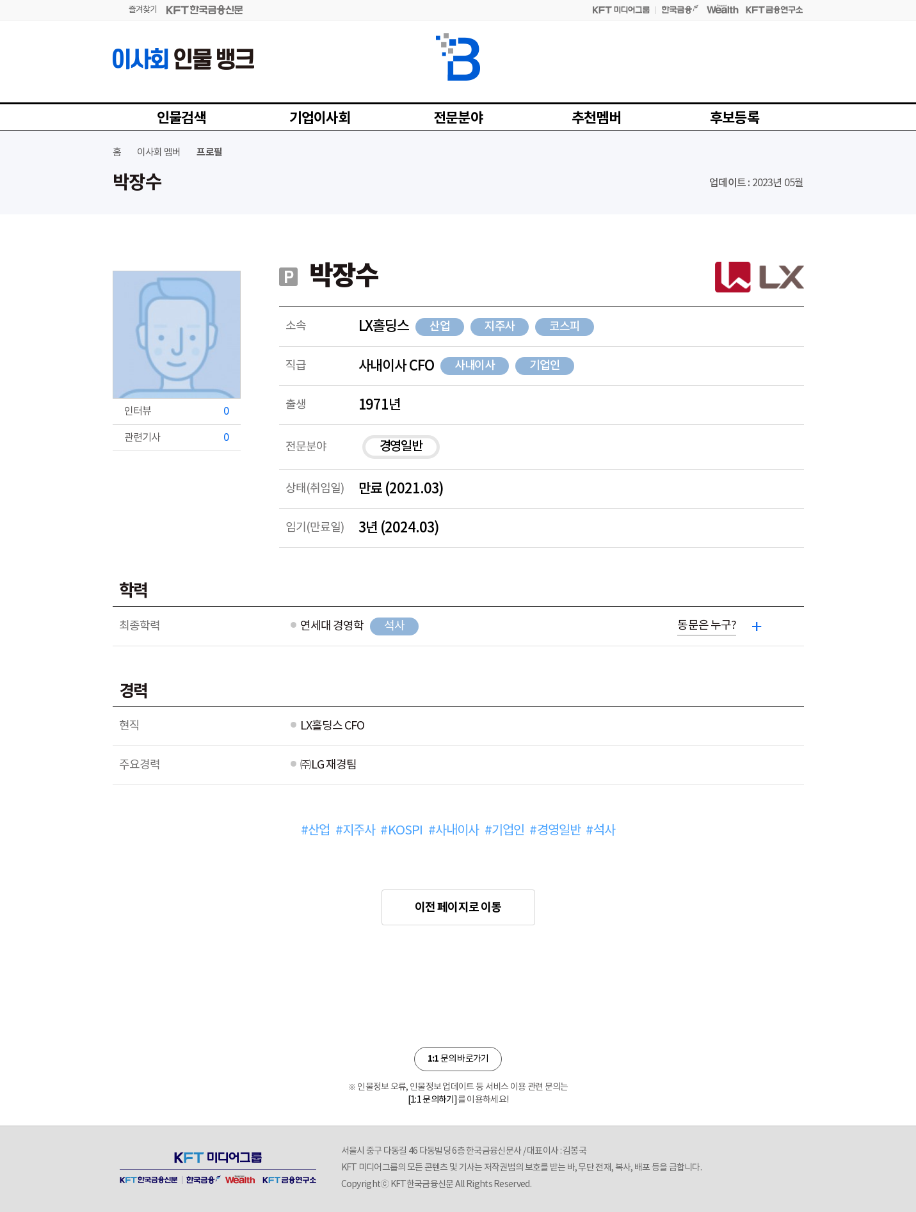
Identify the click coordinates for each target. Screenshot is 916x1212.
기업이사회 (320, 118)
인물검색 (181, 118)
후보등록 (734, 118)
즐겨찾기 (143, 10)
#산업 (315, 831)
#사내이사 (453, 831)
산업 (440, 326)
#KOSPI (401, 831)
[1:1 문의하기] (433, 1100)
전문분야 (458, 118)
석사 (394, 626)
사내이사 (474, 365)
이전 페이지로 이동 (458, 907)
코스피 (564, 326)
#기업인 (505, 831)
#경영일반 (555, 831)
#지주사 (355, 831)
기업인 (544, 365)
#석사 (600, 831)
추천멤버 (596, 118)
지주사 (500, 326)
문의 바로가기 (458, 1058)
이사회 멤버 (159, 152)
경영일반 (401, 446)
